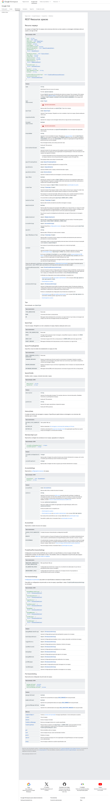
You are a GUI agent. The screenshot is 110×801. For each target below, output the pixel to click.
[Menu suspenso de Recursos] (59, 1)
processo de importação (50, 714)
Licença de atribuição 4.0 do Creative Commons (70, 748)
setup (27, 741)
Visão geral (4, 9)
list (27, 732)
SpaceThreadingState (48, 48)
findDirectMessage (31, 722)
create (27, 717)
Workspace (11, 2)
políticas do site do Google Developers (68, 749)
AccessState (41, 478)
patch (27, 735)
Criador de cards (40, 9)
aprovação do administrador (60, 277)
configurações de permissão (61, 263)
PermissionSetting (37, 593)
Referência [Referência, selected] (17, 9)
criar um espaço (68, 136)
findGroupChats (30, 724)
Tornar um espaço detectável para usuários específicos (67, 543)
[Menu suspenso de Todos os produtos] (50, 1)
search (27, 737)
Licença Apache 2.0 (43, 749)
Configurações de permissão (32, 579)
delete (27, 719)
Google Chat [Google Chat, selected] (34, 1)
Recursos (55, 1)
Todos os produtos (44, 1)
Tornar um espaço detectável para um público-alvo (60, 499)
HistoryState (45, 53)
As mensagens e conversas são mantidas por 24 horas (62, 426)
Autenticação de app (46, 277)
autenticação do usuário (73, 184)
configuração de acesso (55, 226)
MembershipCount (36, 62)
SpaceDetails (35, 51)
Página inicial (26, 1)
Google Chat (6, 6)
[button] (9, 11)
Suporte (32, 9)
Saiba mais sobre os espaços (42, 556)
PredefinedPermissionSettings (56, 74)
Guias (11, 9)
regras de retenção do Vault (59, 429)
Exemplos (25, 9)
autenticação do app (74, 515)
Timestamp (48, 187)
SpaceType (39, 41)
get (26, 730)
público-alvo (57, 495)
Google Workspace (36, 15)
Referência (51, 15)
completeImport (30, 714)
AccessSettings (36, 66)
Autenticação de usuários (47, 281)
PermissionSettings (37, 77)
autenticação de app (47, 251)
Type (35, 39)
